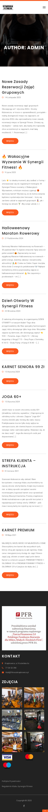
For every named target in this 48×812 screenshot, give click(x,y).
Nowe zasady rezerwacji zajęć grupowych (18, 87)
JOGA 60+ (12, 396)
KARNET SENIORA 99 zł (23, 366)
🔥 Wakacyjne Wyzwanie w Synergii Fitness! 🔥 (23, 162)
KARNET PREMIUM (18, 530)
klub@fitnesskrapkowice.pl (15, 672)
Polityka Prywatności (11, 781)
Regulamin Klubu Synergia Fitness (17, 786)
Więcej (10, 141)
